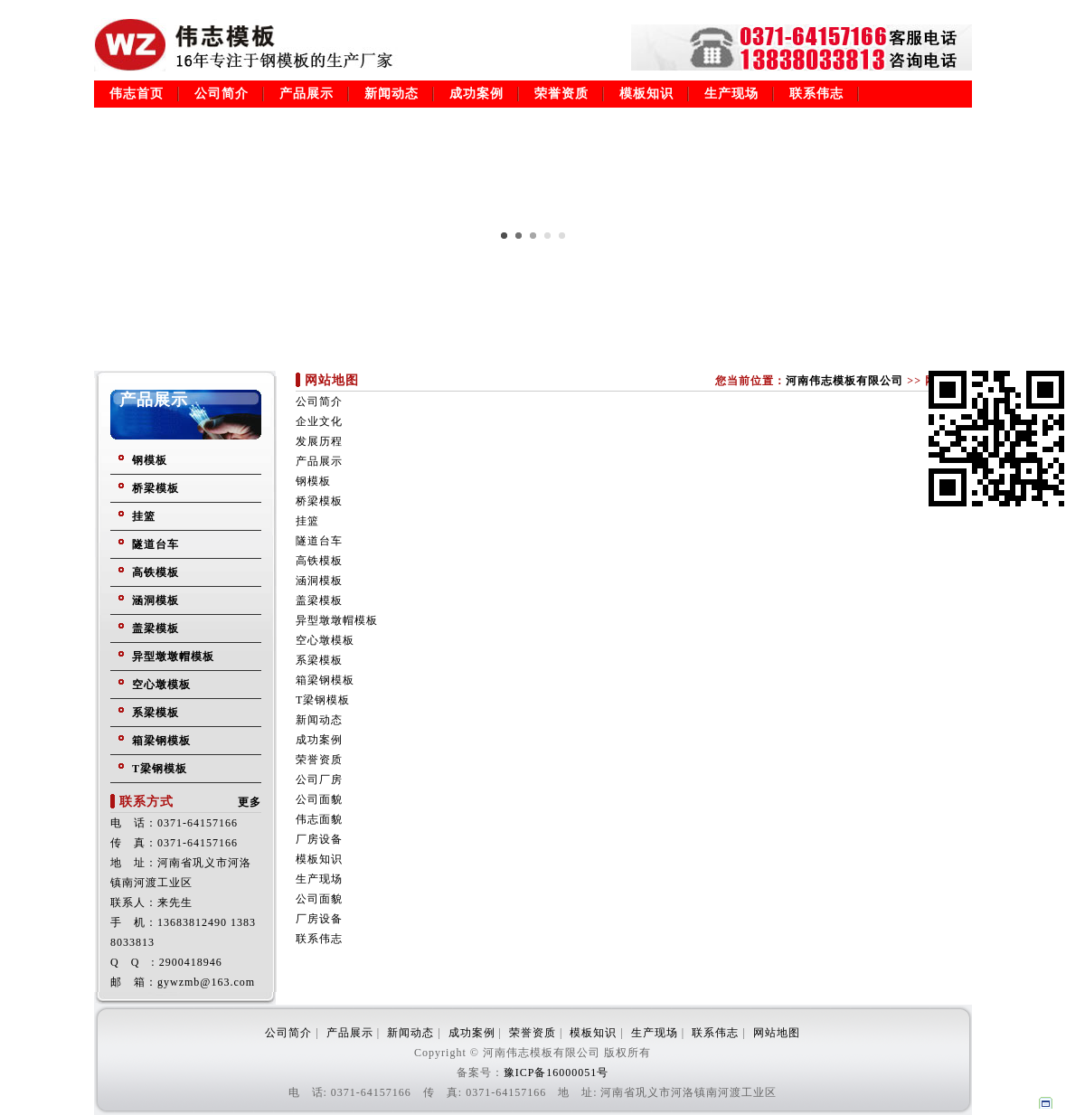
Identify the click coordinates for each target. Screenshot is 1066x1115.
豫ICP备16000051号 (556, 1072)
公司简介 (221, 93)
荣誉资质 (561, 93)
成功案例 (476, 93)
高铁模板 (155, 572)
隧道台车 (155, 544)
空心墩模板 (161, 684)
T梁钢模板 (159, 768)
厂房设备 (319, 839)
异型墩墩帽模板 (173, 656)
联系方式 (146, 801)
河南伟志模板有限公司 (844, 380)
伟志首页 (136, 93)
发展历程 (319, 441)
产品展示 (306, 93)
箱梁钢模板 (161, 740)
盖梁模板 (155, 628)
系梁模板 (155, 712)
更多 (249, 802)
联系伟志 (816, 93)
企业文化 (319, 421)
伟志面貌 (319, 819)
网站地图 (776, 1032)
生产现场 (731, 93)
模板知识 (646, 93)
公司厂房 (319, 779)
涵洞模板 (155, 600)
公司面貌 (319, 799)
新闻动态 (391, 93)
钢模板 (149, 460)
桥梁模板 (155, 488)
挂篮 (144, 516)
